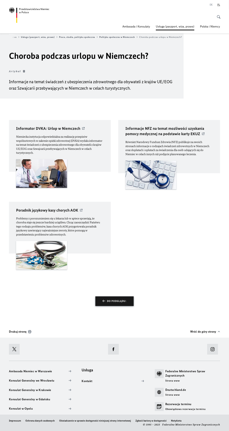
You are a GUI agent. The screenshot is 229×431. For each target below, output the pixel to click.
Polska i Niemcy (210, 26)
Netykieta (176, 420)
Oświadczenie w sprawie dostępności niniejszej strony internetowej (95, 420)
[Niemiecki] (211, 5)
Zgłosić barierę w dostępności (151, 420)
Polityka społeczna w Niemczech (118, 37)
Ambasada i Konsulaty (136, 26)
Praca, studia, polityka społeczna (78, 37)
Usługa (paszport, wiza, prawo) (175, 26)
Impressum (15, 420)
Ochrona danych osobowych (40, 420)
